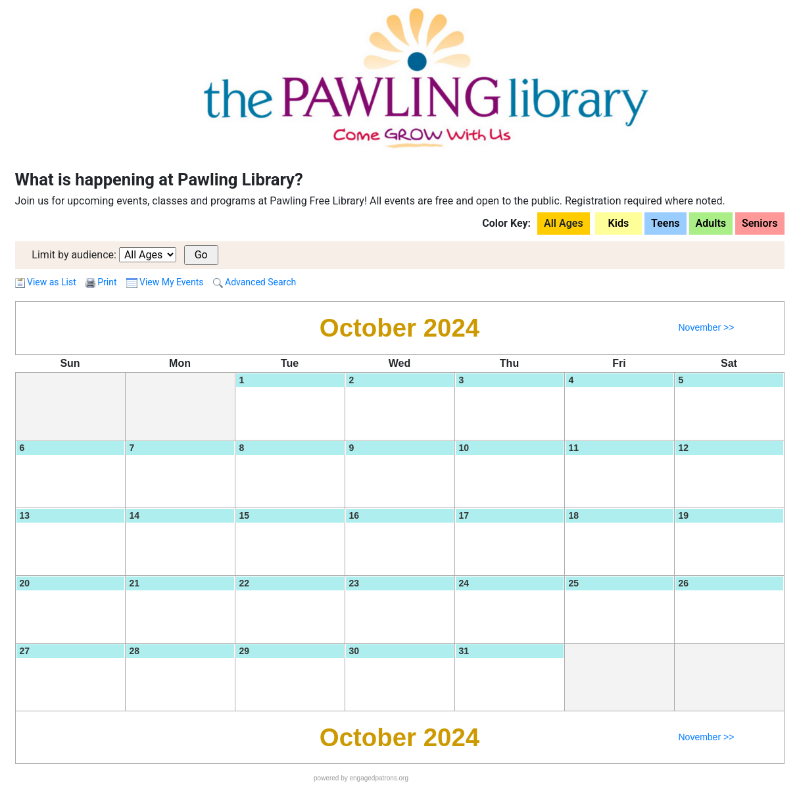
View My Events (165, 282)
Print (106, 282)
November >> (706, 327)
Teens (665, 223)
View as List (45, 282)
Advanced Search (255, 282)
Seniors (760, 223)
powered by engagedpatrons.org (361, 778)
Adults (711, 223)
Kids (618, 223)
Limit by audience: (74, 255)
